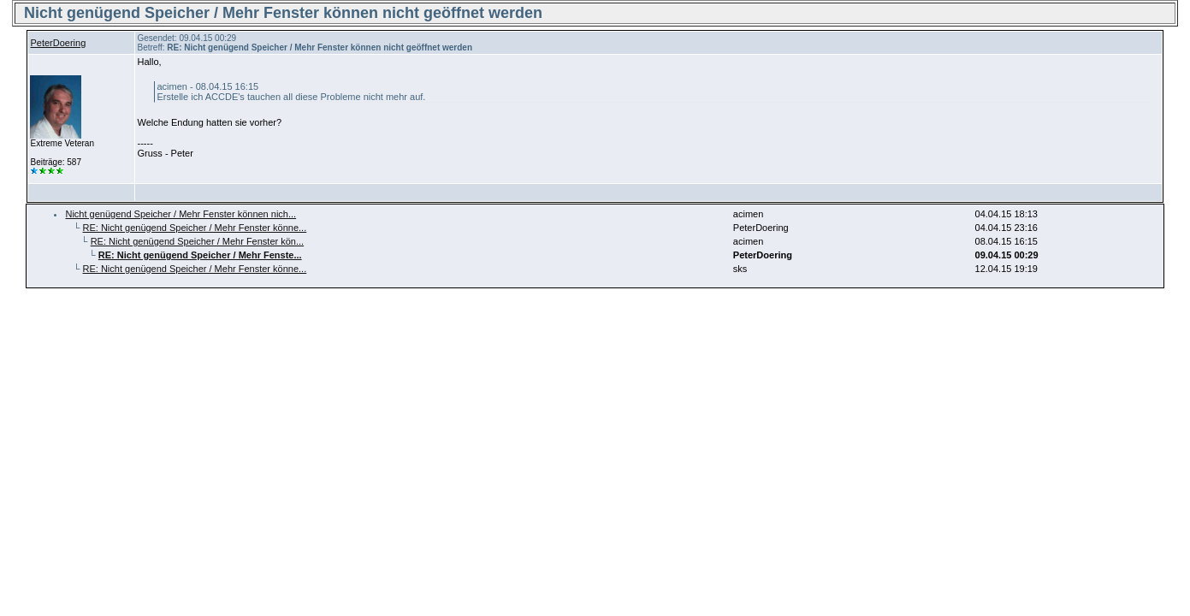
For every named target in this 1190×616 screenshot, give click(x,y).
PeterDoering (58, 43)
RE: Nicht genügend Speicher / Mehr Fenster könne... (195, 227)
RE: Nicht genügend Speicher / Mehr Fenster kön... (197, 241)
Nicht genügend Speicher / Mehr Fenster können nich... (180, 214)
